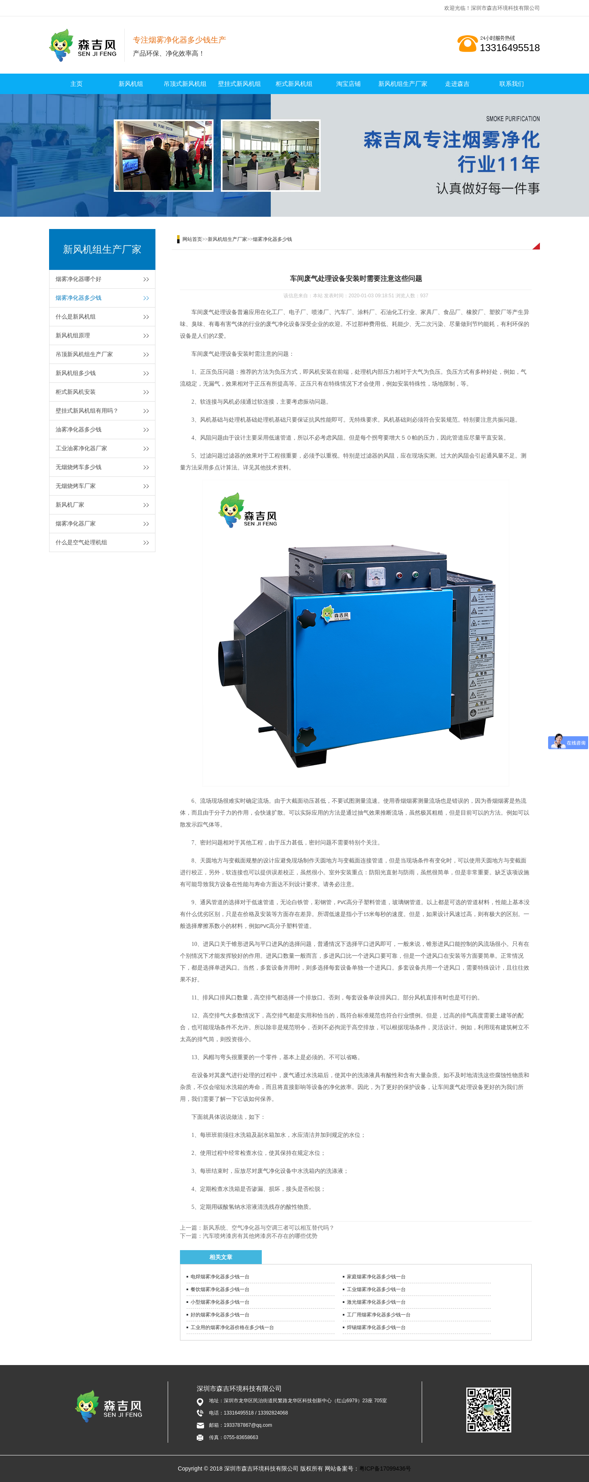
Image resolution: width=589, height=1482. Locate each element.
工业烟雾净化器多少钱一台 (376, 1289)
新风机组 (131, 83)
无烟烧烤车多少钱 (78, 467)
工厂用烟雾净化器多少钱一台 (379, 1315)
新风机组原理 (73, 335)
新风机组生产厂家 (402, 83)
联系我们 (511, 83)
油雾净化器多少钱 (78, 429)
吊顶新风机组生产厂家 (84, 354)
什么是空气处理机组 (81, 542)
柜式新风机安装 (76, 391)
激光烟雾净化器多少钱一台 (376, 1302)
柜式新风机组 (294, 83)
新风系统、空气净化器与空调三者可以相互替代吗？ (269, 1227)
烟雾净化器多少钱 (78, 297)
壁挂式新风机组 (239, 83)
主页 (76, 83)
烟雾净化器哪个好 (78, 279)
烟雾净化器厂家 (76, 523)
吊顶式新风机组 (185, 83)
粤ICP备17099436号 (385, 1468)
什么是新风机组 (76, 316)
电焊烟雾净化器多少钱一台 (220, 1277)
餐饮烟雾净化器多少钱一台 (220, 1289)
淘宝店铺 (348, 83)
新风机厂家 (70, 504)
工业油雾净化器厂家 (81, 448)
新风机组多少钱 (76, 373)
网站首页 (192, 239)
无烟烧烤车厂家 (76, 486)
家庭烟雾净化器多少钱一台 (376, 1277)
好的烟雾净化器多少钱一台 (220, 1315)
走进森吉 (457, 83)
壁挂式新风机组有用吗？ (87, 410)
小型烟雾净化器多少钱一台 (220, 1302)
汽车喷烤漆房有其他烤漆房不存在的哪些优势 (260, 1236)
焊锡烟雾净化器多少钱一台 (376, 1327)
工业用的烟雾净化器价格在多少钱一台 (232, 1327)
